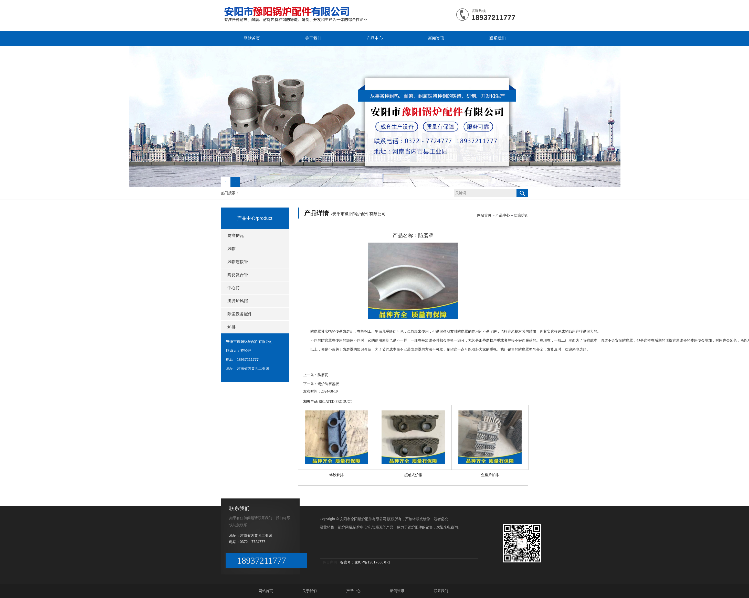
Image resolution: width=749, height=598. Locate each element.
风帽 (231, 248)
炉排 (231, 327)
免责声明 (330, 562)
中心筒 (233, 288)
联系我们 (497, 38)
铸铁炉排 (336, 475)
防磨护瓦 (235, 235)
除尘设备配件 (239, 314)
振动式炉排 (413, 475)
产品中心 (374, 38)
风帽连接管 (237, 261)
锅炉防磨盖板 (328, 384)
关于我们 (313, 38)
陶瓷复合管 (237, 275)
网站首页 (252, 38)
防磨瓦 (323, 375)
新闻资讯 (436, 38)
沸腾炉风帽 (237, 301)
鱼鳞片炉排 (490, 475)
